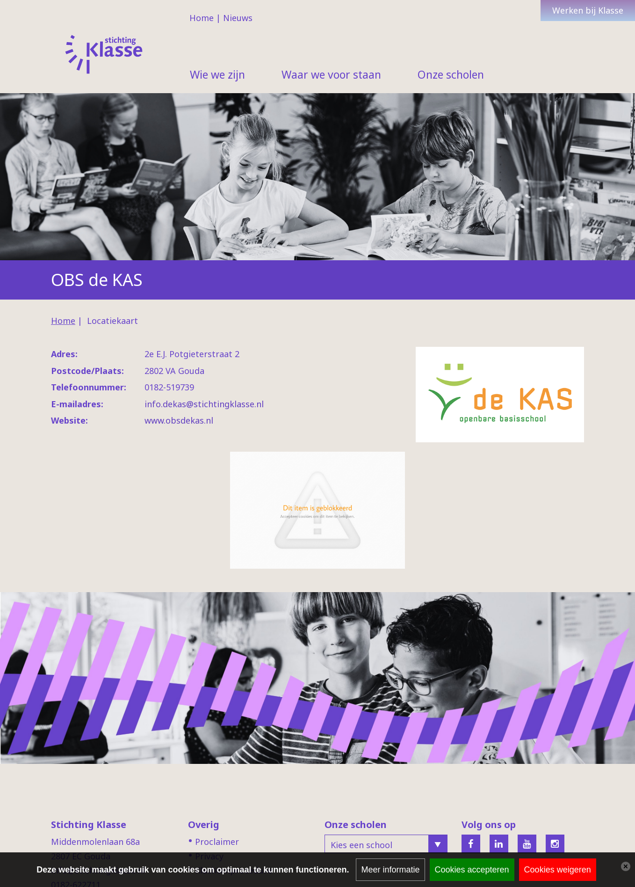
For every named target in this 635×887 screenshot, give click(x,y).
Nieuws (238, 17)
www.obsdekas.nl (178, 420)
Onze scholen (451, 74)
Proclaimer (217, 841)
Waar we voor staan (331, 74)
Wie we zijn (217, 74)
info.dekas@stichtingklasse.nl (204, 404)
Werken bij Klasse (587, 10)
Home (201, 17)
